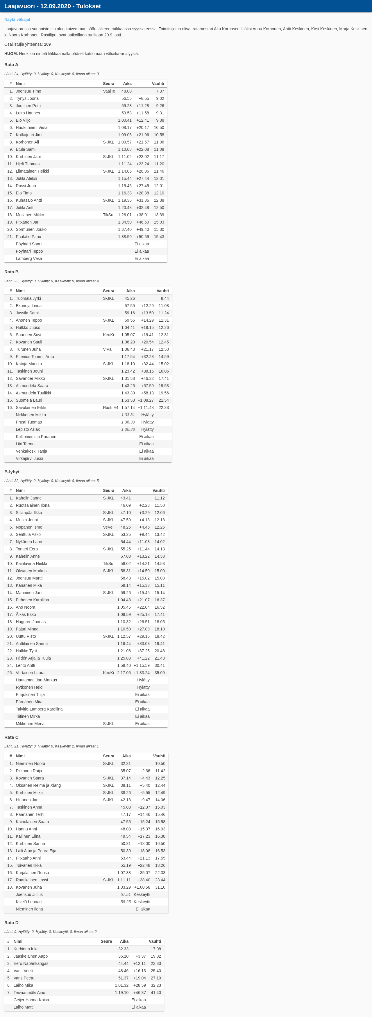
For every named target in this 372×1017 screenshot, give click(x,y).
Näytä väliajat (17, 19)
